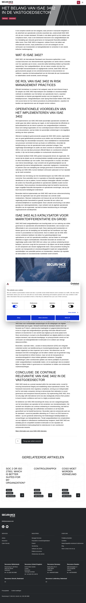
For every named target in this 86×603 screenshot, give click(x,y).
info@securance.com (8, 521)
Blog (63, 546)
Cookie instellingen (16, 590)
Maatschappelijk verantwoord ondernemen (73, 543)
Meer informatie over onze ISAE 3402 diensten (31, 431)
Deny (18, 317)
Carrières (64, 540)
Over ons (65, 533)
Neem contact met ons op (68, 548)
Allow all (67, 317)
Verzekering (35, 546)
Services (5, 533)
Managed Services (36, 538)
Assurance (4, 540)
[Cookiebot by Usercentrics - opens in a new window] (72, 284)
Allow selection (43, 317)
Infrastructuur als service (38, 554)
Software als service (37, 548)
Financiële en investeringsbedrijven (41, 540)
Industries (35, 533)
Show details (72, 312)
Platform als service (37, 551)
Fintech (34, 543)
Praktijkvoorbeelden (67, 538)
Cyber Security (5, 543)
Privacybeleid (5, 590)
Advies (3, 538)
